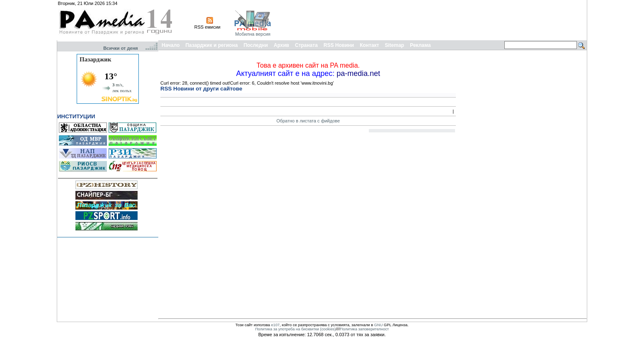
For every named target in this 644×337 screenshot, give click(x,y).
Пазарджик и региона (211, 45)
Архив (281, 45)
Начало (170, 45)
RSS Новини (339, 45)
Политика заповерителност (364, 329)
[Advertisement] (435, 20)
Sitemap (394, 45)
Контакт (369, 45)
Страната (306, 45)
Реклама (420, 45)
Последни (256, 45)
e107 (275, 325)
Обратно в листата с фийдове (308, 120)
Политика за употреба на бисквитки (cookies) (295, 329)
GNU (378, 325)
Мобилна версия (252, 34)
